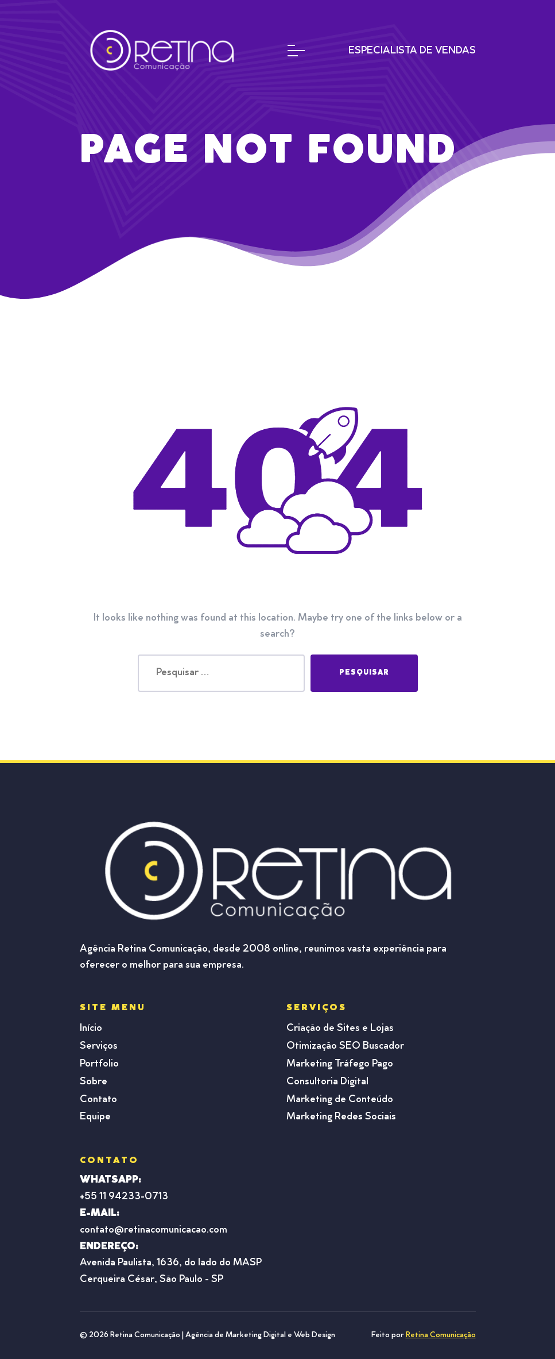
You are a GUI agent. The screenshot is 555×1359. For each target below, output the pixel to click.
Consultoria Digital (327, 1082)
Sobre (93, 1082)
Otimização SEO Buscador (345, 1046)
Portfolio (99, 1064)
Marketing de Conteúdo (339, 1100)
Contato (98, 1100)
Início (91, 1028)
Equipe (95, 1117)
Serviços (99, 1046)
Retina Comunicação (441, 1335)
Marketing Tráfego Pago (339, 1064)
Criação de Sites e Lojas (340, 1028)
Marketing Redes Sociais (341, 1117)
